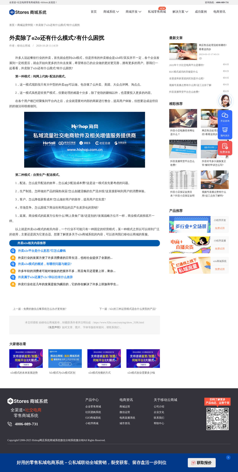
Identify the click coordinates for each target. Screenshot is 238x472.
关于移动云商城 (165, 400)
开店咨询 (225, 117)
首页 (94, 11)
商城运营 (125, 406)
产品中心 (92, 400)
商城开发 (132, 11)
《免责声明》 (54, 327)
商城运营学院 (25, 25)
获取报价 (202, 463)
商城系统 (109, 11)
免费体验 (225, 148)
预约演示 (225, 132)
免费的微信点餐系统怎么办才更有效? (44, 309)
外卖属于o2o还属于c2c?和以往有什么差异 (45, 277)
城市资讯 (125, 423)
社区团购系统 (93, 412)
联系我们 (159, 417)
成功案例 (201, 11)
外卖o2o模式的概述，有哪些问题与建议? (45, 263)
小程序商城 (91, 423)
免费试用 (220, 228)
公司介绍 (159, 406)
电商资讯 (219, 11)
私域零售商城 (157, 10)
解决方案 (178, 11)
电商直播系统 (127, 417)
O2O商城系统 (93, 417)
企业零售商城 (93, 406)
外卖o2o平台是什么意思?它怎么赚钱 (42, 250)
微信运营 (125, 412)
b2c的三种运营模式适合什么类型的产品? (133, 309)
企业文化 (159, 412)
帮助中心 (159, 423)
